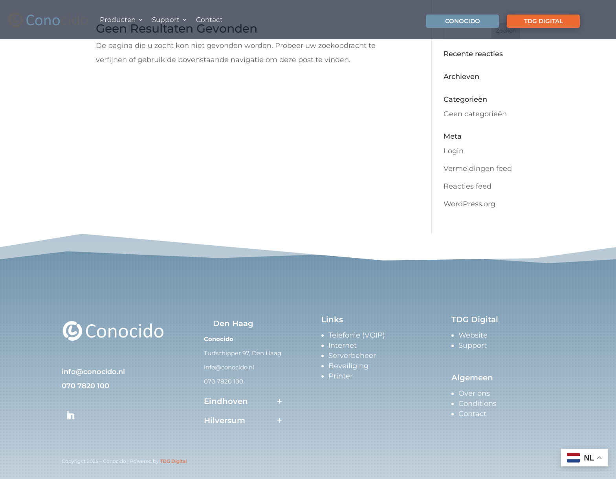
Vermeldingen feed (478, 168)
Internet (342, 345)
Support (166, 20)
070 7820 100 (85, 386)
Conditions (477, 403)
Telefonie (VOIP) (356, 335)
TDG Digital (173, 461)
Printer (340, 376)
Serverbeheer (352, 355)
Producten (118, 20)
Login (454, 151)
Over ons (474, 393)
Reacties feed (467, 186)
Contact (209, 20)
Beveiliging (348, 366)
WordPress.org (469, 204)
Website (473, 335)
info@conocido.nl (93, 371)
